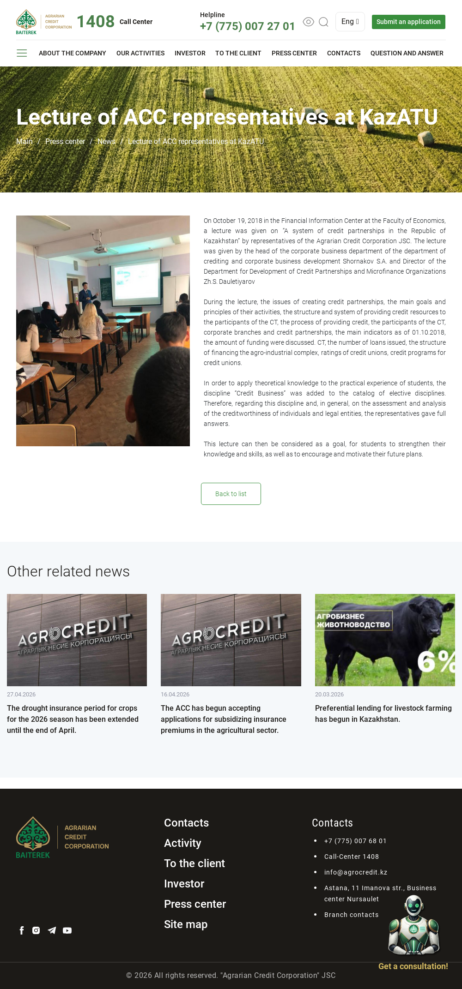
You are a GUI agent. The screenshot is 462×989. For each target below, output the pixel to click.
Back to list (231, 493)
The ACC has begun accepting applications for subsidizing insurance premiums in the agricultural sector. (223, 719)
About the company (72, 53)
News (106, 141)
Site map (186, 924)
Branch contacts (351, 914)
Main (24, 141)
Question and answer (407, 53)
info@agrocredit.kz (356, 872)
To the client (238, 53)
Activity (182, 843)
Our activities (140, 53)
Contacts (343, 53)
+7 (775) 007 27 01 (248, 26)
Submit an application (409, 21)
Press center (294, 53)
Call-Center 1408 (351, 856)
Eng (350, 21)
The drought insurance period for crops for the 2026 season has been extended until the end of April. (73, 719)
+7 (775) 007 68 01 (355, 841)
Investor (190, 53)
